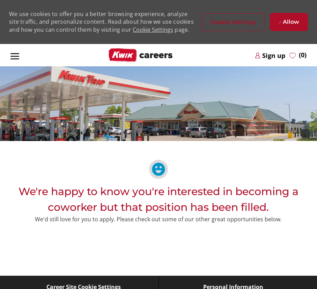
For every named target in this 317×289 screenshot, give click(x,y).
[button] (232, 22)
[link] (270, 55)
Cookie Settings (153, 30)
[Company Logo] (140, 55)
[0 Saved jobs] (298, 55)
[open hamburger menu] (14, 55)
